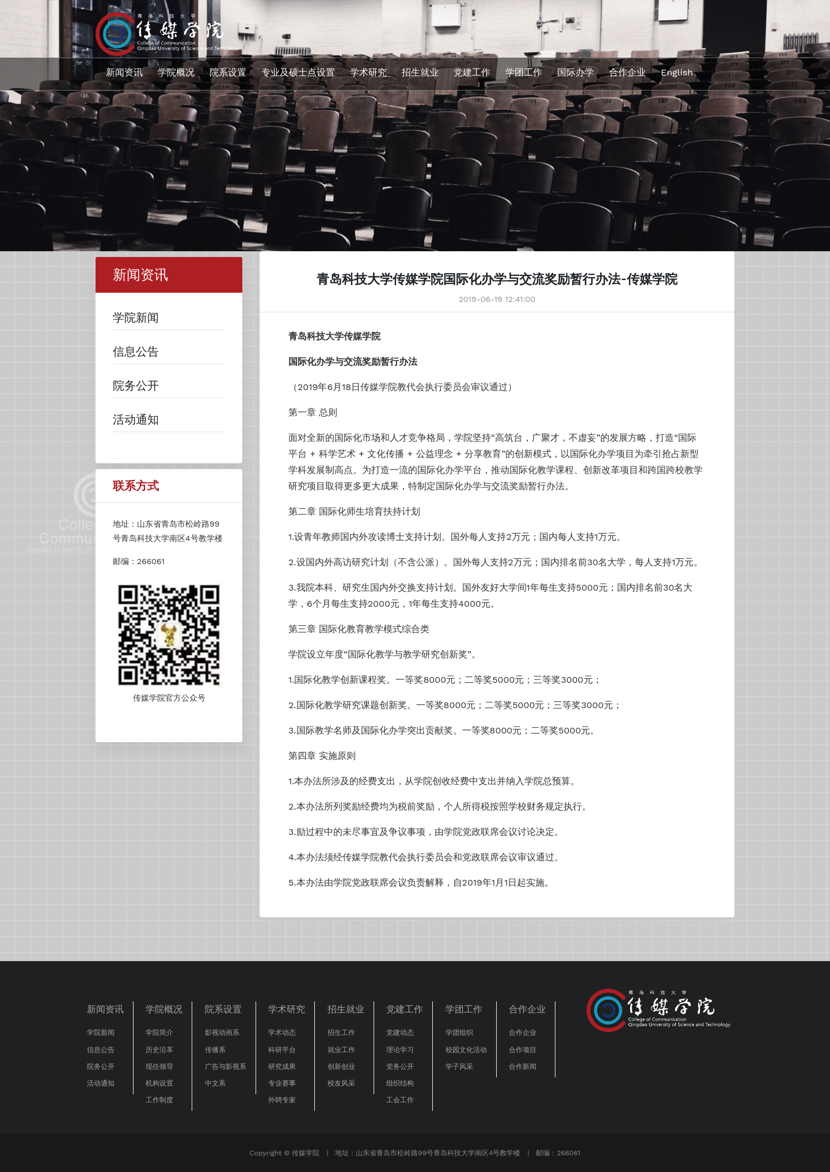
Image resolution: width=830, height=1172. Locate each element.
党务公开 (400, 1067)
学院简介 (159, 1033)
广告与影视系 (225, 1067)
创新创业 (341, 1067)
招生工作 (341, 1033)
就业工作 (341, 1050)
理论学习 (400, 1050)
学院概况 (176, 72)
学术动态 (282, 1033)
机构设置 (159, 1083)
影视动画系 (222, 1033)
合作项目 (522, 1050)
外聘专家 (282, 1100)
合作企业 (627, 72)
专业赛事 (282, 1083)
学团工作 (523, 72)
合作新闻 (522, 1067)
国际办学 (575, 72)
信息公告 (101, 1050)
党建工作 (472, 72)
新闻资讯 (124, 72)
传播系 (215, 1050)
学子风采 (459, 1067)
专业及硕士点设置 (298, 72)
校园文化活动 (466, 1050)
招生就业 (420, 72)
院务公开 (101, 1067)
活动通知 (101, 1083)
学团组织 (459, 1033)
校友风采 (341, 1083)
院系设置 (228, 72)
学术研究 (368, 72)
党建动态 (400, 1033)
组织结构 (400, 1083)
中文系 (215, 1083)
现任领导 (159, 1067)
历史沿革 (159, 1050)
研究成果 (282, 1067)
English (677, 72)
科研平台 (282, 1050)
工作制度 (159, 1100)
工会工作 (400, 1100)
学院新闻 (101, 1033)
